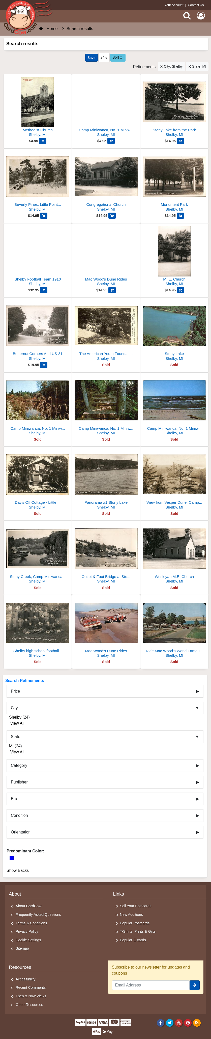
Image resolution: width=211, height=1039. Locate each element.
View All (17, 723)
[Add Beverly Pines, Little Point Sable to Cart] (43, 216)
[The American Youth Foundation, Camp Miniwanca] (106, 331)
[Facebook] (160, 1022)
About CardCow (28, 906)
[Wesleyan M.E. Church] (174, 554)
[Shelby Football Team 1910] (37, 256)
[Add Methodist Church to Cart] (42, 141)
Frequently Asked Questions (38, 915)
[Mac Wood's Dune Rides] (106, 256)
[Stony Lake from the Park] (174, 107)
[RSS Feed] (197, 1022)
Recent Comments (31, 987)
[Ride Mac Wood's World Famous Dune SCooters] (174, 628)
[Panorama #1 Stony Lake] (106, 480)
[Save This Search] (91, 58)
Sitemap (22, 948)
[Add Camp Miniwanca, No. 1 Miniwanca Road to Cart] (111, 141)
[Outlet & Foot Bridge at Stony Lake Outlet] (106, 554)
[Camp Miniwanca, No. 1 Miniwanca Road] (106, 107)
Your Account (174, 5)
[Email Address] (151, 985)
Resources (20, 967)
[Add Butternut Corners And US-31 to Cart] (43, 365)
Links (118, 894)
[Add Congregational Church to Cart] (112, 216)
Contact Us (196, 5)
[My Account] (201, 15)
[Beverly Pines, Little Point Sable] (37, 182)
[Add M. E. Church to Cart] (180, 290)
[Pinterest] (188, 1022)
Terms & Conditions (31, 923)
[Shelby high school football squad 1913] (37, 628)
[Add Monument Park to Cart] (180, 216)
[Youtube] (178, 1022)
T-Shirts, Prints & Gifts (138, 931)
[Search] (187, 15)
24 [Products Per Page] (104, 57)
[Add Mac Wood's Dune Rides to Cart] (112, 290)
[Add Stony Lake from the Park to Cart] (180, 141)
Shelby (15, 717)
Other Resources (29, 1005)
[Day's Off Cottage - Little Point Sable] (37, 480)
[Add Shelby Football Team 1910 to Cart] (43, 290)
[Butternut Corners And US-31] (37, 331)
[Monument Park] (174, 182)
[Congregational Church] (106, 182)
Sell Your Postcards (136, 906)
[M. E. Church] (174, 256)
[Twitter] (169, 1022)
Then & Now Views (31, 996)
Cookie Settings (28, 940)
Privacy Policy (27, 931)
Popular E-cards (133, 940)
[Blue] (12, 858)
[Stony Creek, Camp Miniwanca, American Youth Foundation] (37, 554)
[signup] (195, 985)
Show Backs (18, 870)
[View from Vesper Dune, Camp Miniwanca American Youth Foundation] (174, 480)
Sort (117, 57)
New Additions (131, 915)
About (15, 894)
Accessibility (25, 979)
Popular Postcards (135, 923)
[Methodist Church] (37, 107)
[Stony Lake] (174, 331)
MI (11, 746)
